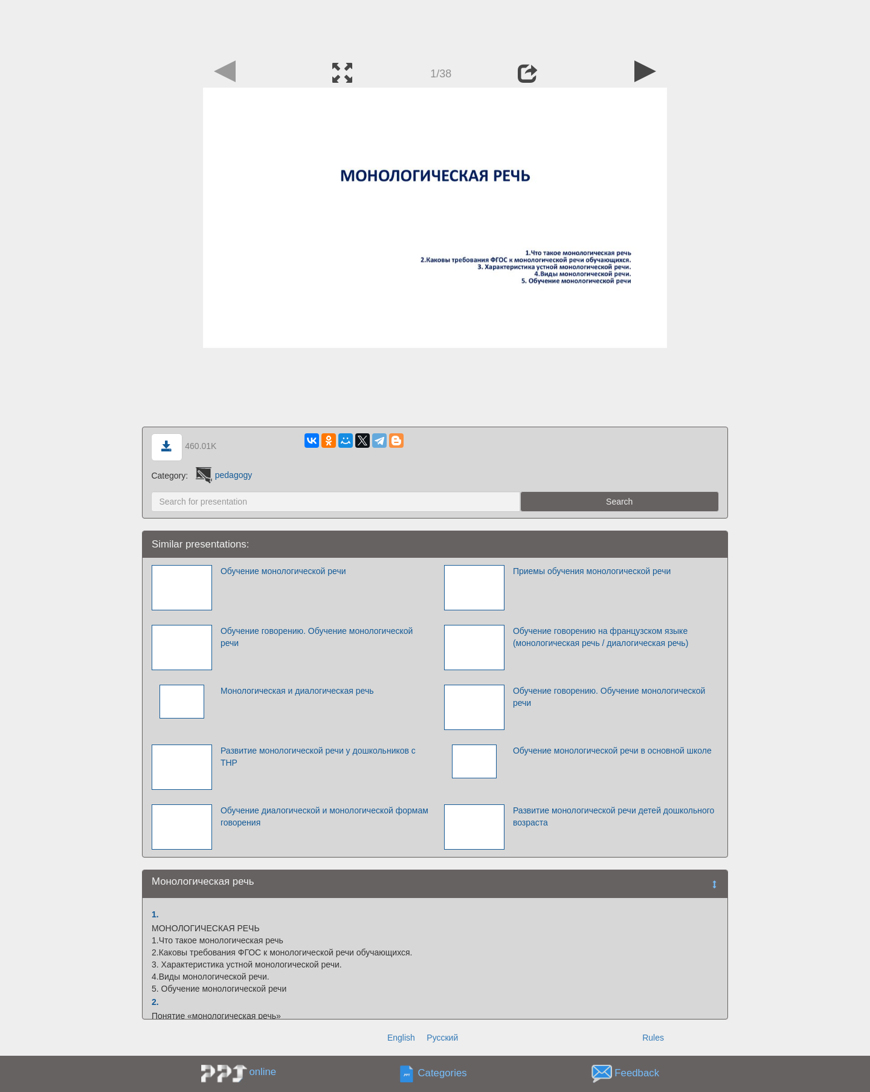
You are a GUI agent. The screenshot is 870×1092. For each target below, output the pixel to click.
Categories (442, 1073)
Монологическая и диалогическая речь (297, 691)
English (401, 1037)
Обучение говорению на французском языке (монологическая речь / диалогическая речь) (600, 637)
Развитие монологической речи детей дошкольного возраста (613, 816)
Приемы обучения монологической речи (592, 571)
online (262, 1071)
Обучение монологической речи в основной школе (612, 750)
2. (155, 1002)
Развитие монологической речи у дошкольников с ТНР (318, 756)
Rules (653, 1037)
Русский (442, 1037)
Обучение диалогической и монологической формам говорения (324, 816)
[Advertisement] (435, 27)
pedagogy (222, 475)
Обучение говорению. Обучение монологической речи (317, 637)
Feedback (636, 1073)
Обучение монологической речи (283, 571)
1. (155, 914)
